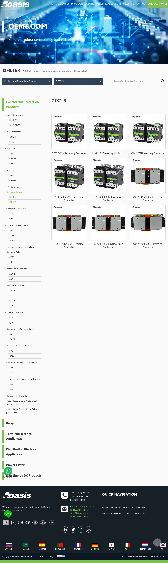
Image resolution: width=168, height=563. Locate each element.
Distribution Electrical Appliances (21, 452)
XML (163, 556)
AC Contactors (13, 149)
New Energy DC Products (24, 475)
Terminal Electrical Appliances (19, 436)
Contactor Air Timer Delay (17, 396)
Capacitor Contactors (16, 209)
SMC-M (12, 142)
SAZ (11, 384)
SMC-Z (12, 175)
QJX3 (11, 322)
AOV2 (12, 274)
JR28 (11, 235)
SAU (11, 334)
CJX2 (11, 164)
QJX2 (11, 317)
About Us (64, 4)
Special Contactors (14, 115)
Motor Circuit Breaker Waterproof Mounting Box (21, 402)
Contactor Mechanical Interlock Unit (22, 363)
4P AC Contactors (14, 187)
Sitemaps (155, 556)
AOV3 (12, 279)
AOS (11, 306)
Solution (90, 4)
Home (53, 4)
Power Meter (15, 465)
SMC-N (12, 197)
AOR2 (12, 240)
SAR (11, 367)
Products (77, 4)
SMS (11, 296)
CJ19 (11, 219)
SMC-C (12, 214)
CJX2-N (13, 202)
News (126, 4)
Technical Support (109, 4)
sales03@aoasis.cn (79, 516)
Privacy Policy (143, 556)
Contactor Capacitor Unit (17, 346)
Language (155, 4)
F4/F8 (12, 339)
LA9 (11, 373)
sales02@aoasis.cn (79, 513)
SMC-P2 (13, 120)
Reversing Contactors (16, 192)
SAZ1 (11, 389)
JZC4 (11, 257)
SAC (11, 351)
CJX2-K (12, 137)
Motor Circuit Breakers (16, 269)
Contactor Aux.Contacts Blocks (20, 329)
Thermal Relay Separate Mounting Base (23, 379)
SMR (11, 230)
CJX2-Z (12, 180)
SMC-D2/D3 (14, 125)
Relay (10, 423)
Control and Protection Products (22, 104)
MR (11, 262)
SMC (11, 153)
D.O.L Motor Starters (15, 286)
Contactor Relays (14, 252)
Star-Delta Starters (14, 312)
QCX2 (12, 301)
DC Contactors (13, 170)
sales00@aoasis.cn (85, 506)
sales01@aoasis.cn (79, 510)
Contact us (138, 4)
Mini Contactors (13, 132)
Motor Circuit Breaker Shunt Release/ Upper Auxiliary (22, 411)
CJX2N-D (13, 159)
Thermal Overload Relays (17, 225)
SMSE (12, 290)
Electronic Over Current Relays (20, 247)
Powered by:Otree (127, 556)
